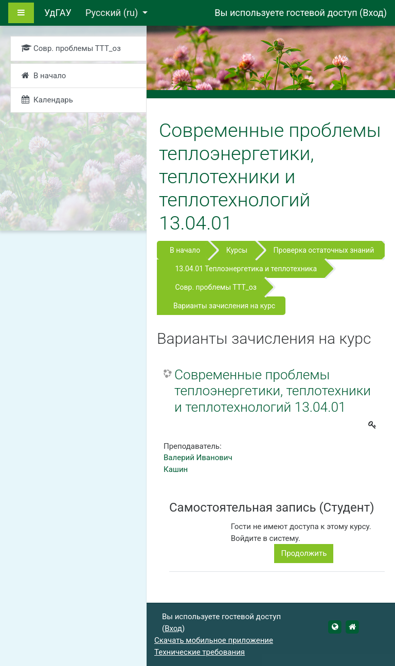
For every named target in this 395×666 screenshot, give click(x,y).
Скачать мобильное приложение (213, 640)
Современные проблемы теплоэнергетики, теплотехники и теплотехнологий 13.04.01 (272, 391)
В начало (185, 250)
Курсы (236, 250)
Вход (373, 12)
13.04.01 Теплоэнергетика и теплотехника (246, 269)
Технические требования (199, 652)
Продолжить (304, 553)
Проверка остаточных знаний (324, 250)
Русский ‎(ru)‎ (112, 12)
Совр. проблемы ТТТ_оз (215, 287)
